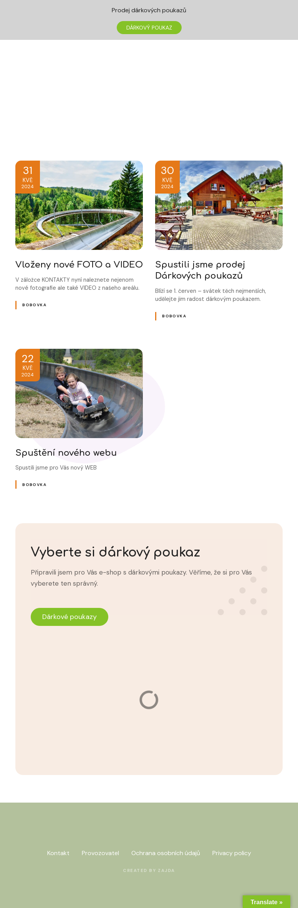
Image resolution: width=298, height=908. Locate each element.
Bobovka (34, 304)
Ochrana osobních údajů (165, 853)
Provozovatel (100, 853)
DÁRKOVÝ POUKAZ (149, 27)
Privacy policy (231, 853)
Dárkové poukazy (69, 616)
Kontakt (58, 853)
